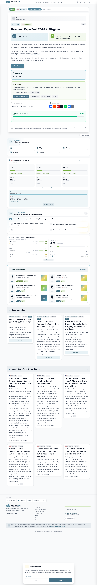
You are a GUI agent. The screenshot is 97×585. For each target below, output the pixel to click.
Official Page (18, 66)
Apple (23, 106)
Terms (36, 515)
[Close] (26, 9)
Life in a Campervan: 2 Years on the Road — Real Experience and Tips (48, 324)
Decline (36, 580)
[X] (22, 148)
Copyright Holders (39, 511)
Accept (60, 580)
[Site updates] (77, 2)
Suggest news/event (12, 513)
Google (15, 106)
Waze (55, 96)
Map (60, 2)
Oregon (12, 243)
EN (85, 2)
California (12, 250)
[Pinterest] (48, 152)
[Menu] (89, 2)
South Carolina (14, 254)
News (38, 2)
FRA (74, 416)
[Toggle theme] (80, 2)
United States (21, 9)
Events (46, 2)
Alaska (12, 246)
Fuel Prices (21, 500)
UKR (75, 476)
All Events (83, 269)
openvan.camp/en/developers (57, 526)
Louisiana (12, 257)
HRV (47, 474)
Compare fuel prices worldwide (80, 160)
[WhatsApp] (75, 148)
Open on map (48, 204)
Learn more (28, 576)
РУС (83, 24)
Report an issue (84, 135)
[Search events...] (65, 9)
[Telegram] (48, 148)
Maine (11, 248)
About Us (37, 507)
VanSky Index (11, 500)
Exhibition (15, 24)
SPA (21, 483)
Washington (13, 241)
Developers (38, 520)
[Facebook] (22, 152)
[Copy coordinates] (34, 92)
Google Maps (34, 96)
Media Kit (43, 509)
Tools (53, 2)
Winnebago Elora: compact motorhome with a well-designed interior (20, 451)
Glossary (37, 505)
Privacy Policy (38, 513)
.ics (31, 106)
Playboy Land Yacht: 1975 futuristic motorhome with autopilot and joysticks (76, 451)
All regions (48, 259)
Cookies (37, 517)
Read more (20, 340)
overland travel (35, 54)
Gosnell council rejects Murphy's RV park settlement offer (47, 381)
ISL (52, 425)
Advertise (37, 509)
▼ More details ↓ (17, 119)
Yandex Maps (45, 96)
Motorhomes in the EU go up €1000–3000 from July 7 (20, 321)
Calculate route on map (21, 96)
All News (85, 310)
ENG (25, 440)
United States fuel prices (49, 187)
